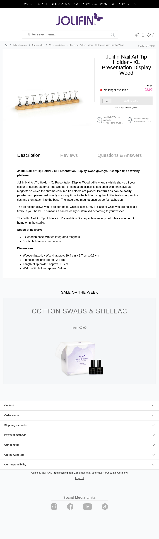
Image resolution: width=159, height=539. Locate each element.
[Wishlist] (149, 34)
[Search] (114, 34)
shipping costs (132, 107)
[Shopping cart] (154, 34)
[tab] (28, 155)
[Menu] (5, 34)
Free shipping (60, 472)
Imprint (79, 478)
